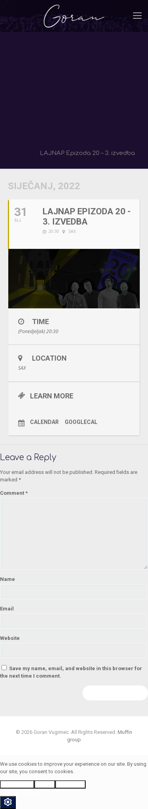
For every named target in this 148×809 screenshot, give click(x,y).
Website (10, 638)
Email (7, 609)
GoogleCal (81, 422)
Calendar (44, 422)
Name (7, 579)
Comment (14, 493)
